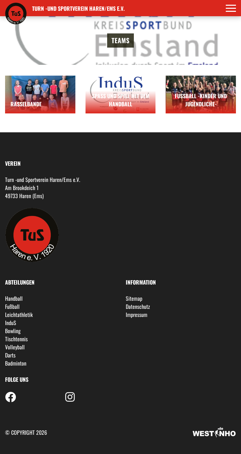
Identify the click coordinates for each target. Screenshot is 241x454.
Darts (10, 355)
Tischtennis (16, 339)
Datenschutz (138, 306)
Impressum (136, 315)
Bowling (13, 331)
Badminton (15, 363)
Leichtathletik (19, 315)
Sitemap (134, 298)
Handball (14, 298)
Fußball (12, 306)
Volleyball (15, 347)
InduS (10, 323)
